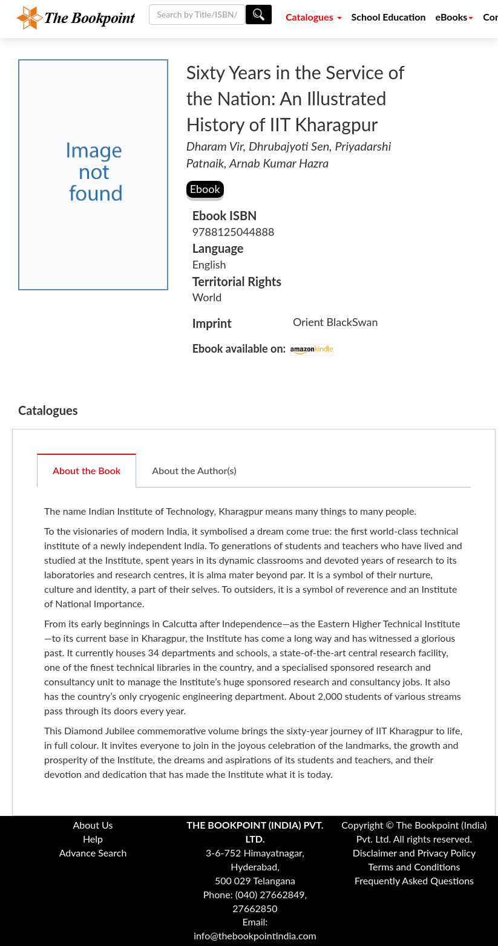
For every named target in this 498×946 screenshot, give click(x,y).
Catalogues (314, 16)
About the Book (86, 470)
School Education (389, 16)
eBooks (455, 16)
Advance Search (93, 852)
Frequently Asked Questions (414, 880)
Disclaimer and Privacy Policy (414, 852)
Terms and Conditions (414, 866)
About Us (93, 824)
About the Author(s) (194, 470)
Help (93, 838)
